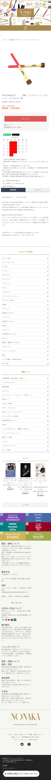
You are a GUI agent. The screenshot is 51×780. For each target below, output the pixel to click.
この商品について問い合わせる (13, 183)
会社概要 (5, 765)
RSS (31, 739)
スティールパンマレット (31, 40)
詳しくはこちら (17, 603)
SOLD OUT (25, 119)
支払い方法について (21, 734)
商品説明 (13, 190)
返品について (8, 125)
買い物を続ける (8, 186)
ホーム (5, 40)
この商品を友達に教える (11, 180)
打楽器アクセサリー (15, 40)
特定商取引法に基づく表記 (12, 127)
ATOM (36, 739)
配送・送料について (35, 734)
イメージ (38, 190)
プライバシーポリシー (20, 739)
